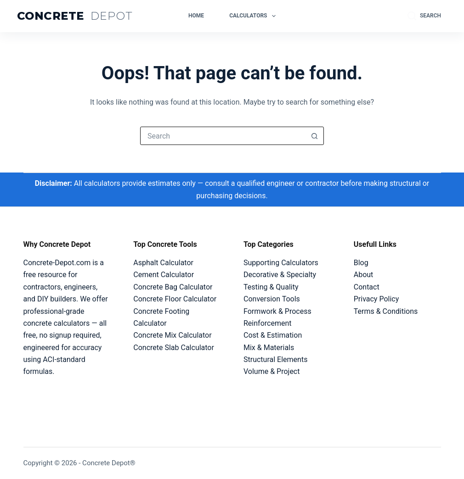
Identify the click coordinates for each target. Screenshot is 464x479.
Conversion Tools (271, 299)
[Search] (424, 16)
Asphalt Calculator (163, 262)
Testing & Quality (270, 287)
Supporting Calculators (280, 262)
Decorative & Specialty (279, 274)
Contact (366, 287)
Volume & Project (271, 371)
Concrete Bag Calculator (172, 287)
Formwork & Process (277, 311)
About (363, 274)
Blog (361, 262)
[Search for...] (223, 136)
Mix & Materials (268, 347)
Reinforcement (267, 323)
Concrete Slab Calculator (173, 347)
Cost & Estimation (272, 335)
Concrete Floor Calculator (174, 299)
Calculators (254, 16)
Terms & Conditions (386, 311)
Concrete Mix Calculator (172, 335)
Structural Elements (275, 359)
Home (196, 15)
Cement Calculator (163, 274)
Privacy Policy (376, 299)
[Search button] (314, 136)
